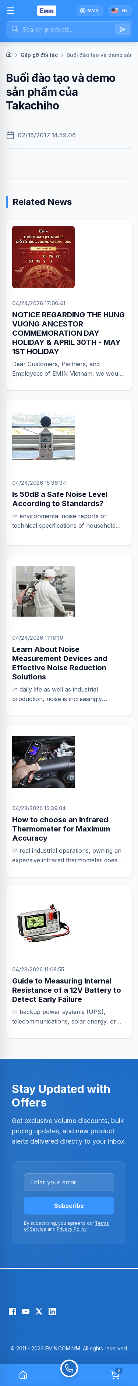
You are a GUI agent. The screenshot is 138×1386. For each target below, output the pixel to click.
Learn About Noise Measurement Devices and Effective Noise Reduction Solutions (59, 663)
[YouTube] (25, 1311)
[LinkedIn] (52, 1311)
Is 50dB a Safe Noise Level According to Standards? (59, 499)
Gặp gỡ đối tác (39, 55)
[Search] (122, 29)
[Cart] (115, 1375)
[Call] (69, 1375)
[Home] (9, 54)
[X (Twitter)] (39, 1311)
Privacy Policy (71, 1229)
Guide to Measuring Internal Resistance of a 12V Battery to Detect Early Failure (66, 990)
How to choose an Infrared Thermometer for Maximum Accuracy (61, 828)
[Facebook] (12, 1311)
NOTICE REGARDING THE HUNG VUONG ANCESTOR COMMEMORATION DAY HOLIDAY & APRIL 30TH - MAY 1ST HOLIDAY (68, 333)
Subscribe (69, 1205)
